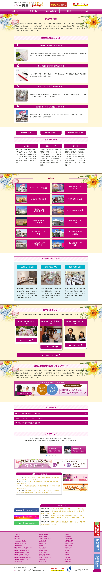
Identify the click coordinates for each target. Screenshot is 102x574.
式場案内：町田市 (43, 536)
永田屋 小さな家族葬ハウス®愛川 (21, 559)
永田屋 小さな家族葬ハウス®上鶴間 (22, 554)
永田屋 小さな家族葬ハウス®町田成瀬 (22, 557)
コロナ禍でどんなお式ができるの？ (51, 423)
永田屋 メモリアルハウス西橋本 (21, 549)
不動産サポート (68, 557)
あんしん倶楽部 (51, 11)
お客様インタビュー (43, 561)
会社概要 (41, 545)
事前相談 (67, 535)
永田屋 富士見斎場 (18, 545)
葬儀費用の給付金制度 (70, 540)
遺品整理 (67, 556)
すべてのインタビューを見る (51, 355)
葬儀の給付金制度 (51, 133)
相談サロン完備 (68, 545)
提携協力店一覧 (42, 543)
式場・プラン (16, 11)
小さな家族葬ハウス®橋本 (20, 542)
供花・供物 (33, 11)
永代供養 (67, 554)
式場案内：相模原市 (43, 535)
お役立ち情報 (42, 556)
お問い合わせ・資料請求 (44, 554)
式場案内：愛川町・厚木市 (45, 538)
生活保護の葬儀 (68, 538)
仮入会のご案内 (42, 542)
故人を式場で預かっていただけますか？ (51, 418)
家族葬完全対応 (68, 547)
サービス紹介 (85, 11)
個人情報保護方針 (43, 559)
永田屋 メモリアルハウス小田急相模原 (22, 547)
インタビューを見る (26, 340)
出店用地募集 (68, 561)
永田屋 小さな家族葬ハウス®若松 (21, 552)
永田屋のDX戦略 (42, 552)
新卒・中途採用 (42, 547)
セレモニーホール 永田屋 (19, 540)
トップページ (17, 535)
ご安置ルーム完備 (69, 543)
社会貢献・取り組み (43, 550)
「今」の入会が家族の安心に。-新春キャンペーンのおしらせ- (67, 509)
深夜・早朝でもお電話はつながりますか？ (51, 414)
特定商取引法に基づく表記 (45, 557)
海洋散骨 (67, 550)
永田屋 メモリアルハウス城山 (20, 543)
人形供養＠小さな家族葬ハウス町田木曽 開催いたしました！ (67, 515)
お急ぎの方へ (17, 536)
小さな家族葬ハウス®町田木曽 (21, 556)
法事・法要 (67, 549)
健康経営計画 (42, 549)
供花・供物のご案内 (18, 561)
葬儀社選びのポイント (75, 133)
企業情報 (68, 11)
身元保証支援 (68, 559)
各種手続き (67, 552)
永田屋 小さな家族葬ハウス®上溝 (21, 550)
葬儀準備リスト (26, 133)
